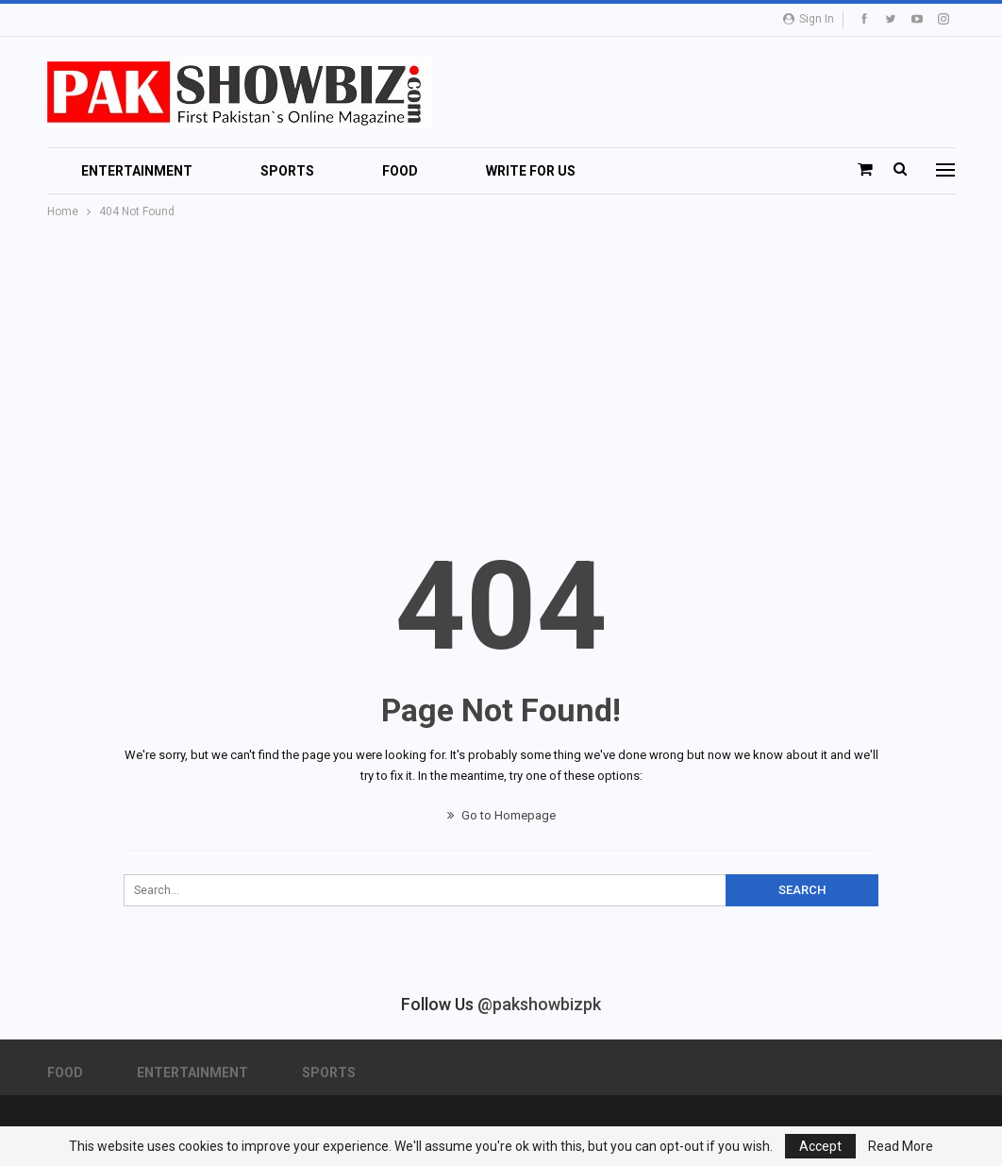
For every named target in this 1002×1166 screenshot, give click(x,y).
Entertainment (136, 170)
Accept (820, 1146)
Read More (900, 1146)
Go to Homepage (501, 815)
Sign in (808, 18)
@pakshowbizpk (539, 1004)
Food (400, 170)
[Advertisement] (501, 363)
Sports (287, 170)
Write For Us (531, 170)
